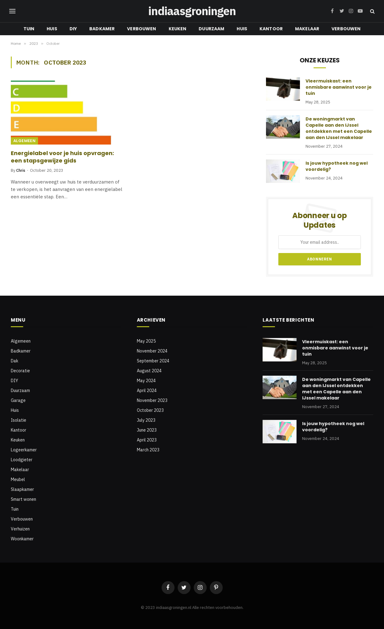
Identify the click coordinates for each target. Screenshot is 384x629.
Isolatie (18, 420)
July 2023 (146, 420)
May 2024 (146, 380)
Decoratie (20, 371)
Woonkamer (22, 539)
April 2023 (147, 440)
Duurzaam (211, 29)
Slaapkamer (22, 489)
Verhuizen (20, 529)
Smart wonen (23, 499)
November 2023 (152, 400)
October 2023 (150, 410)
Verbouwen (141, 29)
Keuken (178, 29)
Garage (18, 400)
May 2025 (146, 341)
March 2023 (148, 450)
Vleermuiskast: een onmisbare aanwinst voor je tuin (339, 87)
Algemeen (24, 141)
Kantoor (271, 29)
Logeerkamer (24, 450)
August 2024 (149, 371)
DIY (73, 29)
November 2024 (152, 351)
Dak (14, 361)
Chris (20, 170)
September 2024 (153, 361)
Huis (52, 29)
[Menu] (12, 11)
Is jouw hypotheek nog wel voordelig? (337, 166)
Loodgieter (21, 459)
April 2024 (147, 390)
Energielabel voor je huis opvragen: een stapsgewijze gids (62, 157)
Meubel (18, 479)
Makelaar (307, 29)
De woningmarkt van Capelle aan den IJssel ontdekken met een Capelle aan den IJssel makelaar (339, 128)
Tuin (29, 29)
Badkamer (102, 29)
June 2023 (147, 430)
